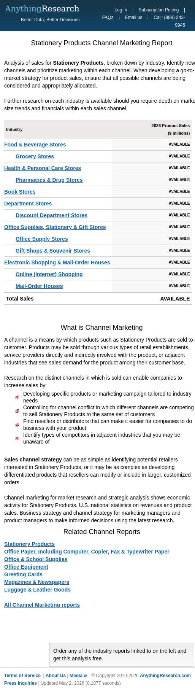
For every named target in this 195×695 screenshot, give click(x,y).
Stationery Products (29, 544)
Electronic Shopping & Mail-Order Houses (57, 262)
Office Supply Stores (42, 239)
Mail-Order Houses (39, 286)
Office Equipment (26, 567)
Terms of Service (22, 675)
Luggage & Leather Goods (37, 590)
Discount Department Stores (51, 215)
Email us (133, 17)
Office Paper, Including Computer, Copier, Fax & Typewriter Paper (87, 552)
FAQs (108, 17)
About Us (56, 675)
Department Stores (28, 203)
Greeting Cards (23, 574)
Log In (120, 10)
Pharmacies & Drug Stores (49, 180)
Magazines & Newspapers (36, 582)
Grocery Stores (35, 156)
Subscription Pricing (158, 10)
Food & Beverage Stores (35, 145)
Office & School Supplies (35, 559)
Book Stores (19, 192)
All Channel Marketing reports (42, 605)
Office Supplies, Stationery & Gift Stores (55, 227)
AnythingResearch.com (165, 675)
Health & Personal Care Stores (42, 168)
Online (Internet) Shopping (49, 274)
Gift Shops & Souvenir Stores (53, 251)
